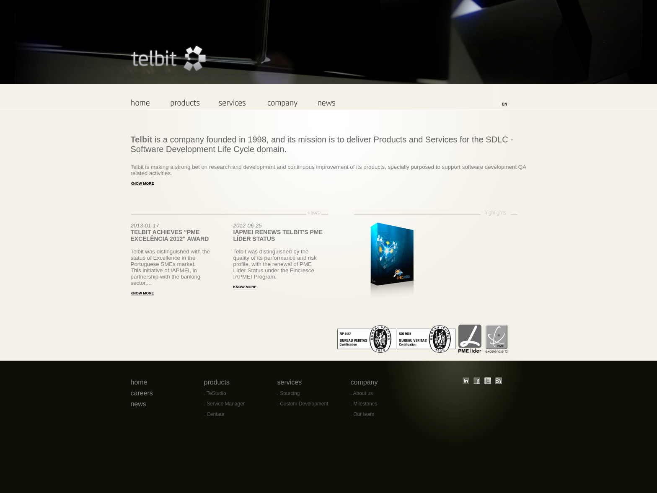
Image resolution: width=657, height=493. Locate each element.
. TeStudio (215, 393)
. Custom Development (302, 404)
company (364, 382)
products (217, 382)
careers (142, 393)
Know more (142, 183)
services (289, 382)
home (139, 382)
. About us (362, 393)
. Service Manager (224, 404)
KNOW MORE (142, 293)
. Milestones (364, 404)
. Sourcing (288, 393)
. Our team (363, 414)
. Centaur (214, 414)
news (138, 404)
